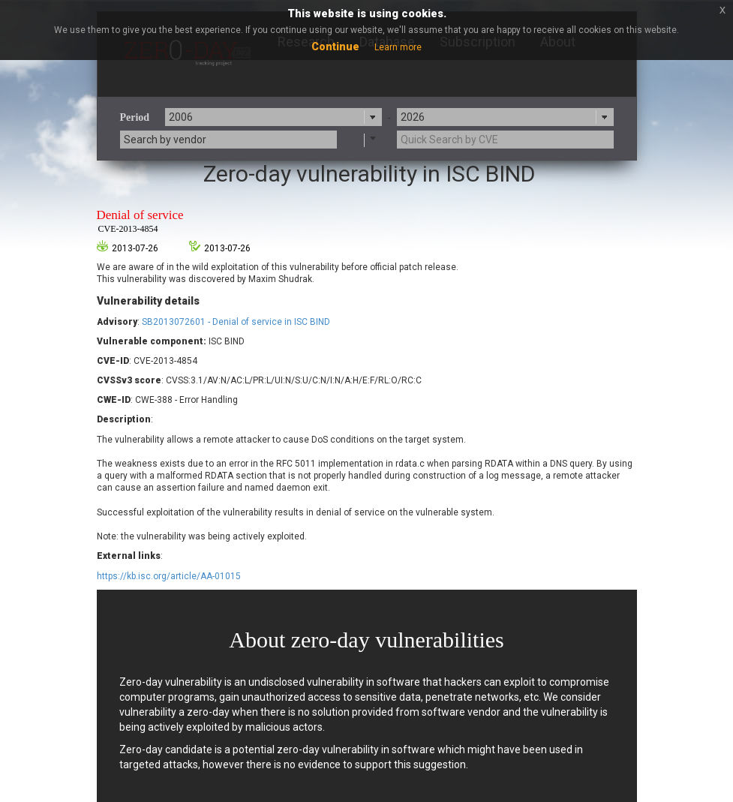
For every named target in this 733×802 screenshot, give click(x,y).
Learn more (398, 47)
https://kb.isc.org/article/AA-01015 (169, 576)
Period (135, 117)
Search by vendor (165, 140)
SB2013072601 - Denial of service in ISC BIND (236, 322)
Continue (335, 47)
